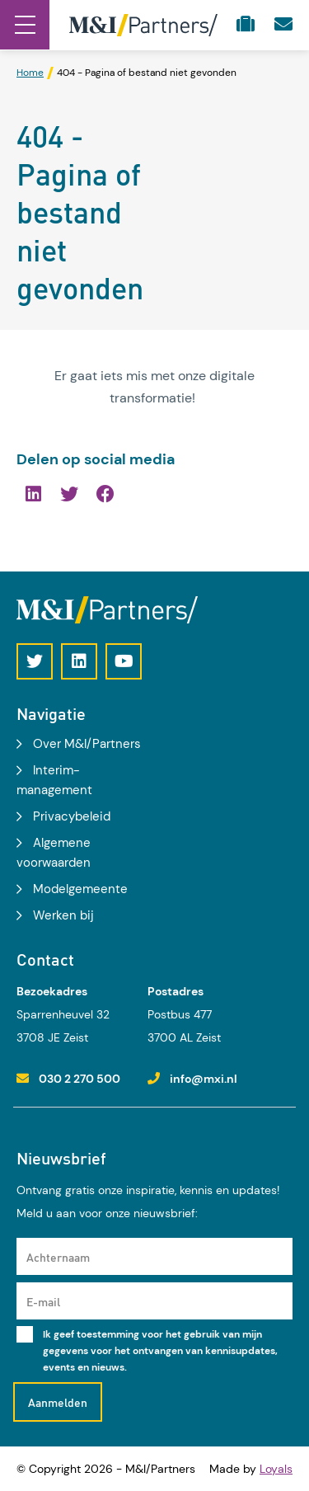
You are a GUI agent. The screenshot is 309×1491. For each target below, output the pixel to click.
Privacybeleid (71, 816)
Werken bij (63, 915)
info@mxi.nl (203, 1078)
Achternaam (58, 1256)
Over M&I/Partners (87, 744)
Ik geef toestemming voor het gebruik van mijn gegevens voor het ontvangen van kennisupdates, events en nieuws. (160, 1351)
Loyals (276, 1468)
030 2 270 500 (79, 1078)
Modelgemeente (80, 889)
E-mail (43, 1301)
